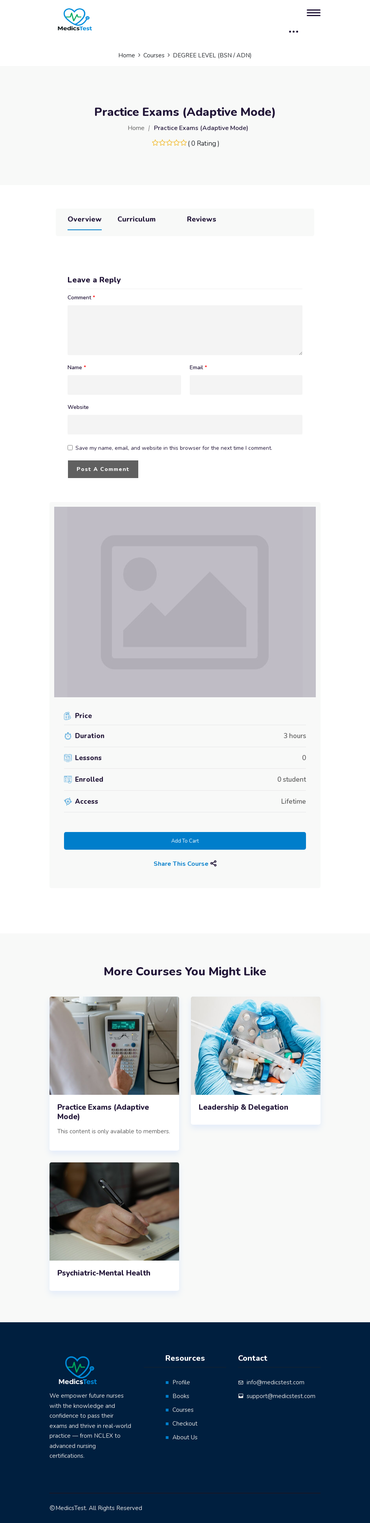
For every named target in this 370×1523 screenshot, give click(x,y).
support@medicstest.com (281, 1396)
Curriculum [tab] (136, 219)
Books (180, 1396)
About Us (185, 1437)
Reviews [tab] (201, 219)
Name (77, 367)
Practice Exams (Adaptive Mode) (103, 1112)
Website (78, 407)
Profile (181, 1382)
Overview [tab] (85, 219)
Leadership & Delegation (243, 1107)
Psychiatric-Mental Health (103, 1273)
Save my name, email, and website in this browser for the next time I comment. (173, 448)
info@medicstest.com (275, 1382)
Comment (81, 298)
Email (198, 367)
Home (136, 128)
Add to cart (185, 841)
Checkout (185, 1424)
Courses (183, 1410)
